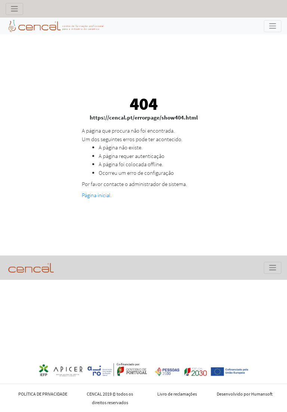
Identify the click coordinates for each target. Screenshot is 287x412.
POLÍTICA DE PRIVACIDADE (42, 394)
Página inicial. (97, 195)
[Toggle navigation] (14, 9)
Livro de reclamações (177, 394)
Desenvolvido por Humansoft (244, 394)
